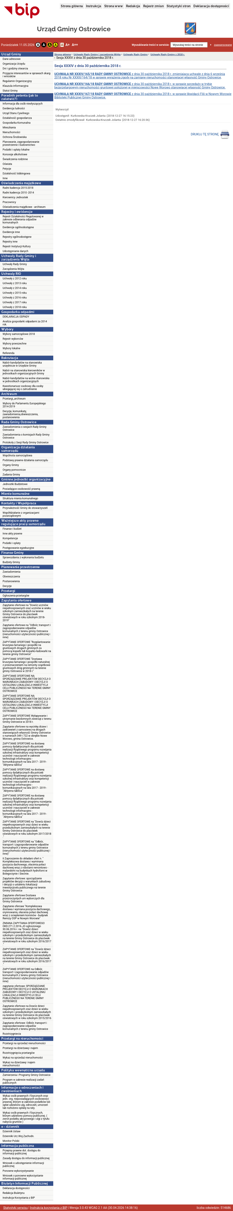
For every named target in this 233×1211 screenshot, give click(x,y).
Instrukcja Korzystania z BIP (19, 1197)
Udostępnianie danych (15, 251)
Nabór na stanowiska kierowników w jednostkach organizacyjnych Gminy (24, 372)
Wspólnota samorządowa (17, 455)
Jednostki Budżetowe (15, 484)
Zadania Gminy (11, 474)
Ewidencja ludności (14, 108)
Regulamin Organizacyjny (17, 81)
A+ (67, 45)
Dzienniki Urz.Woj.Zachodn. (18, 1136)
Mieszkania (9, 127)
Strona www (113, 6)
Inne (5, 178)
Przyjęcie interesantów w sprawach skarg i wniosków (26, 75)
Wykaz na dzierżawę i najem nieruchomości (19, 1064)
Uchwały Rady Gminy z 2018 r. (167, 54)
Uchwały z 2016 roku (15, 297)
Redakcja (133, 6)
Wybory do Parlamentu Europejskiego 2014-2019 (24, 405)
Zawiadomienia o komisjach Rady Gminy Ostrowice (26, 436)
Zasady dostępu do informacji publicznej (26, 1158)
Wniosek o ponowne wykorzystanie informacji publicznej (23, 1177)
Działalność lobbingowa (16, 173)
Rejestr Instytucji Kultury (17, 246)
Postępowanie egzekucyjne (18, 547)
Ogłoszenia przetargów (16, 595)
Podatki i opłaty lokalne (16, 149)
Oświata (7, 164)
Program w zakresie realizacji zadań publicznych (23, 1081)
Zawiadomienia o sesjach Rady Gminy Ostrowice (25, 428)
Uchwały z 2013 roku (15, 283)
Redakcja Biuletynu (14, 1193)
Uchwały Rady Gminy (15, 264)
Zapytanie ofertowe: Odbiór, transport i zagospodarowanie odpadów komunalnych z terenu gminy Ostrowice (25, 1026)
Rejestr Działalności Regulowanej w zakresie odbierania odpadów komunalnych (23, 219)
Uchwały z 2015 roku (15, 292)
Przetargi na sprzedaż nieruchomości (24, 1043)
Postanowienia (11, 581)
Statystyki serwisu (15, 1207)
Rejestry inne (10, 241)
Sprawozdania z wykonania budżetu (23, 557)
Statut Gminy (10, 90)
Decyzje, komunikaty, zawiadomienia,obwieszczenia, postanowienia (20, 414)
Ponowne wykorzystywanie (18, 1170)
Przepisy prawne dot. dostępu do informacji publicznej (21, 1152)
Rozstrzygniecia (12, 1033)
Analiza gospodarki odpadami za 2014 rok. (25, 323)
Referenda (8, 353)
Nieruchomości (11, 132)
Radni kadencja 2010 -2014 (18, 192)
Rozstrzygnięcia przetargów (19, 1052)
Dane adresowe (11, 59)
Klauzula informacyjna (15, 85)
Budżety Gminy (11, 562)
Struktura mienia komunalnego (20, 498)
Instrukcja (93, 6)
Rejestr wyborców (13, 338)
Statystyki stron (178, 6)
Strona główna (72, 6)
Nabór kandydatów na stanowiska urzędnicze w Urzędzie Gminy (22, 364)
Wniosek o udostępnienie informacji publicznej (23, 1165)
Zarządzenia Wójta (13, 268)
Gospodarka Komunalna (16, 122)
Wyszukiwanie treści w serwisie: (150, 44)
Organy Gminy (11, 465)
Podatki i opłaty (11, 543)
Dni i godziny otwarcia (15, 68)
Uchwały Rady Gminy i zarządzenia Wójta (97, 54)
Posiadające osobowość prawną (21, 488)
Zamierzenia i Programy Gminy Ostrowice (26, 1075)
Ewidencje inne (11, 232)
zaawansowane (223, 44)
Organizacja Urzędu (14, 63)
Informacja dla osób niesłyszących (23, 103)
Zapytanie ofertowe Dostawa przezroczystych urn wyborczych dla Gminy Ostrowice (23, 898)
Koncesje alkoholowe (15, 154)
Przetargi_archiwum (14, 398)
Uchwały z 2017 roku (15, 302)
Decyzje (7, 586)
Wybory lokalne (11, 348)
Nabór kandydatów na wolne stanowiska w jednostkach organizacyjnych (26, 380)
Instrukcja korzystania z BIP (48, 1207)
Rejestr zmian (153, 6)
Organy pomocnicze (14, 469)
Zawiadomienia (11, 571)
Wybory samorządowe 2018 (19, 334)
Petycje (7, 168)
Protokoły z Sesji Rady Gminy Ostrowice (25, 442)
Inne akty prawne (12, 533)
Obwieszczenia (11, 576)
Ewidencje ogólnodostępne (18, 227)
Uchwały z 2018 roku (15, 307)
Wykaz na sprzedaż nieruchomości (23, 1057)
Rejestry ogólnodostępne (17, 236)
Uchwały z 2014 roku (15, 288)
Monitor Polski (11, 1140)
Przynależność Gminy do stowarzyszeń (25, 508)
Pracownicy (9, 202)
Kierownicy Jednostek (15, 197)
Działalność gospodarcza (17, 118)
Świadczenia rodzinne (15, 159)
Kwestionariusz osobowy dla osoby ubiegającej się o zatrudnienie (23, 388)
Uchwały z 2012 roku (15, 278)
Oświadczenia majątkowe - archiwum (24, 206)
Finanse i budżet (12, 528)
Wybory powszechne (15, 343)
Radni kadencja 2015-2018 (18, 187)
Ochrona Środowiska (15, 137)
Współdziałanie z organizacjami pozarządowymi (21, 514)
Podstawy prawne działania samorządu (25, 460)
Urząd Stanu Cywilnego (16, 113)
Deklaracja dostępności (211, 6)
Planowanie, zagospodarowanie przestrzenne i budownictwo (21, 143)
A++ (75, 45)
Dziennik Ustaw (11, 1131)
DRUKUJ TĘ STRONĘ (210, 134)
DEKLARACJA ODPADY (16, 316)
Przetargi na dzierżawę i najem (20, 1048)
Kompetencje (10, 538)
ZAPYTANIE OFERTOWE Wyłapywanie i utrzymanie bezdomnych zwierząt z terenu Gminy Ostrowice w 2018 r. (27, 718)
